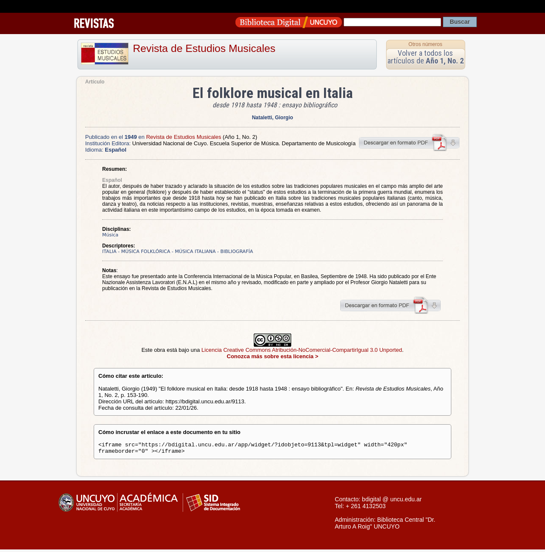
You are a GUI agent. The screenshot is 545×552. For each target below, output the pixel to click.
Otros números (425, 44)
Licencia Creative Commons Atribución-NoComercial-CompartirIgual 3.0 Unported (301, 350)
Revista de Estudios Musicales (204, 48)
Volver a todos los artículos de (425, 57)
